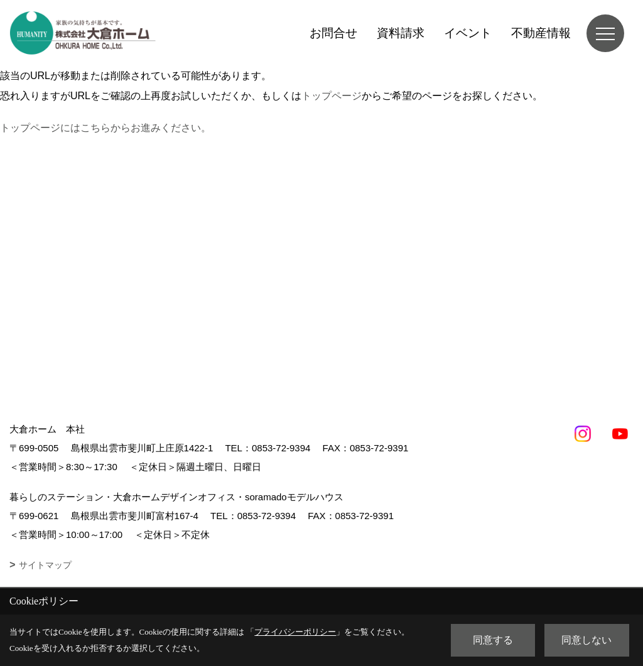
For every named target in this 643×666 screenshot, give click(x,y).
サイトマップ (45, 565)
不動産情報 (541, 33)
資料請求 (400, 33)
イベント (468, 33)
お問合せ (333, 33)
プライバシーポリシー (295, 631)
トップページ (331, 95)
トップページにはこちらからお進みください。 (105, 127)
